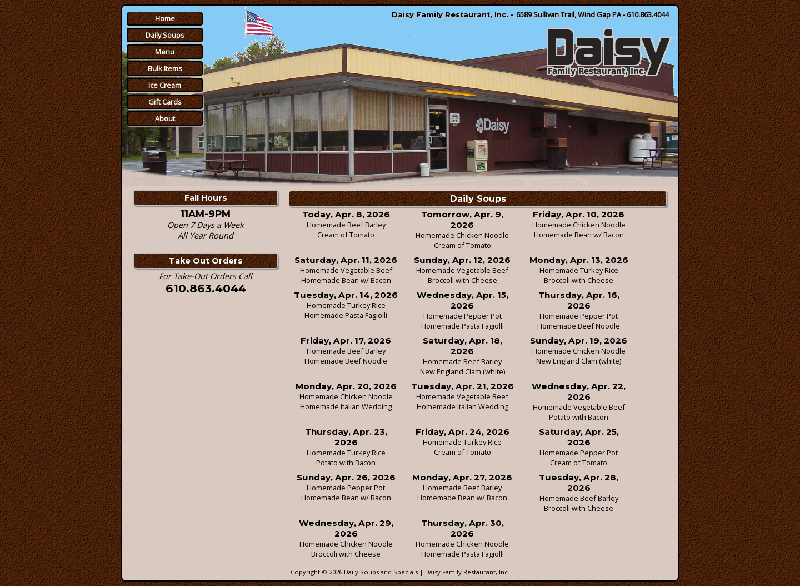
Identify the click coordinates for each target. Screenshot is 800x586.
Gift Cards (165, 102)
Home (165, 18)
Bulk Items (165, 68)
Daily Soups (165, 35)
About (165, 118)
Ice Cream (164, 85)
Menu (164, 52)
